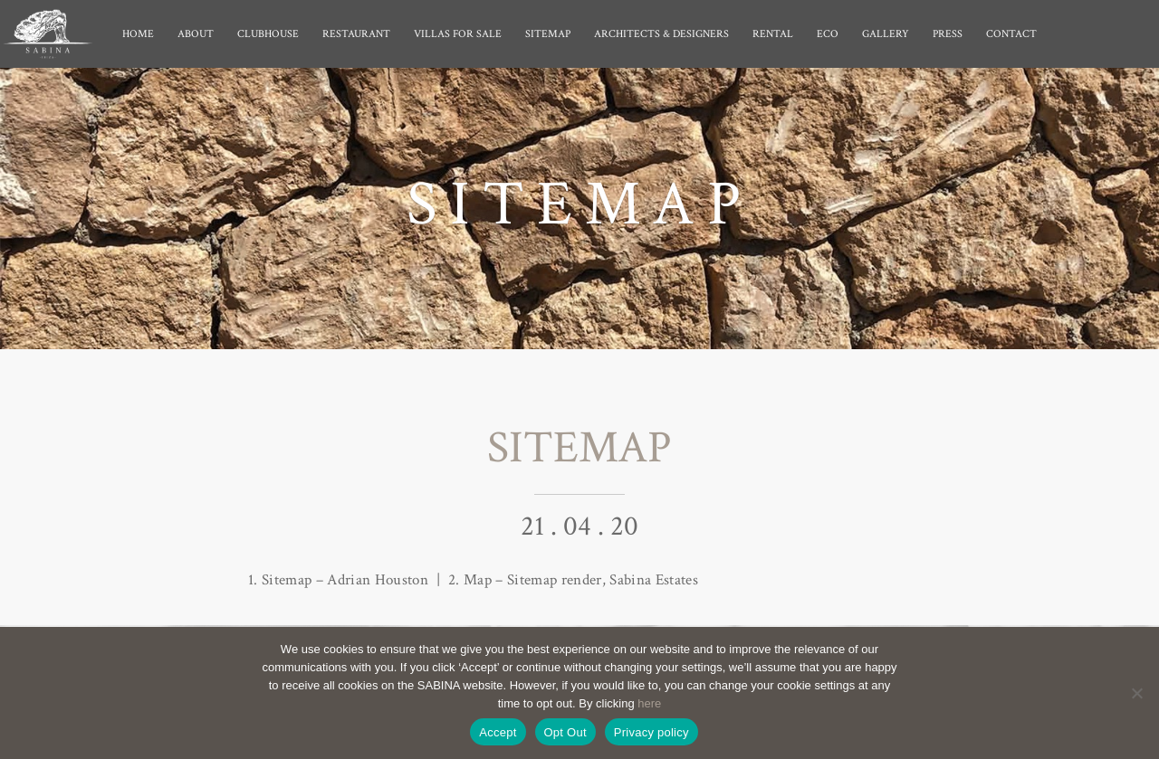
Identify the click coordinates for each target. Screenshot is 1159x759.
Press (948, 34)
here (649, 703)
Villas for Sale (458, 34)
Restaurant (356, 34)
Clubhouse (268, 34)
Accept (497, 732)
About (195, 34)
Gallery (885, 34)
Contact (1011, 34)
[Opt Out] (1136, 693)
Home (138, 34)
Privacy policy (651, 732)
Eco (827, 34)
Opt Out (565, 732)
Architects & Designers (661, 34)
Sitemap (547, 34)
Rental (772, 34)
